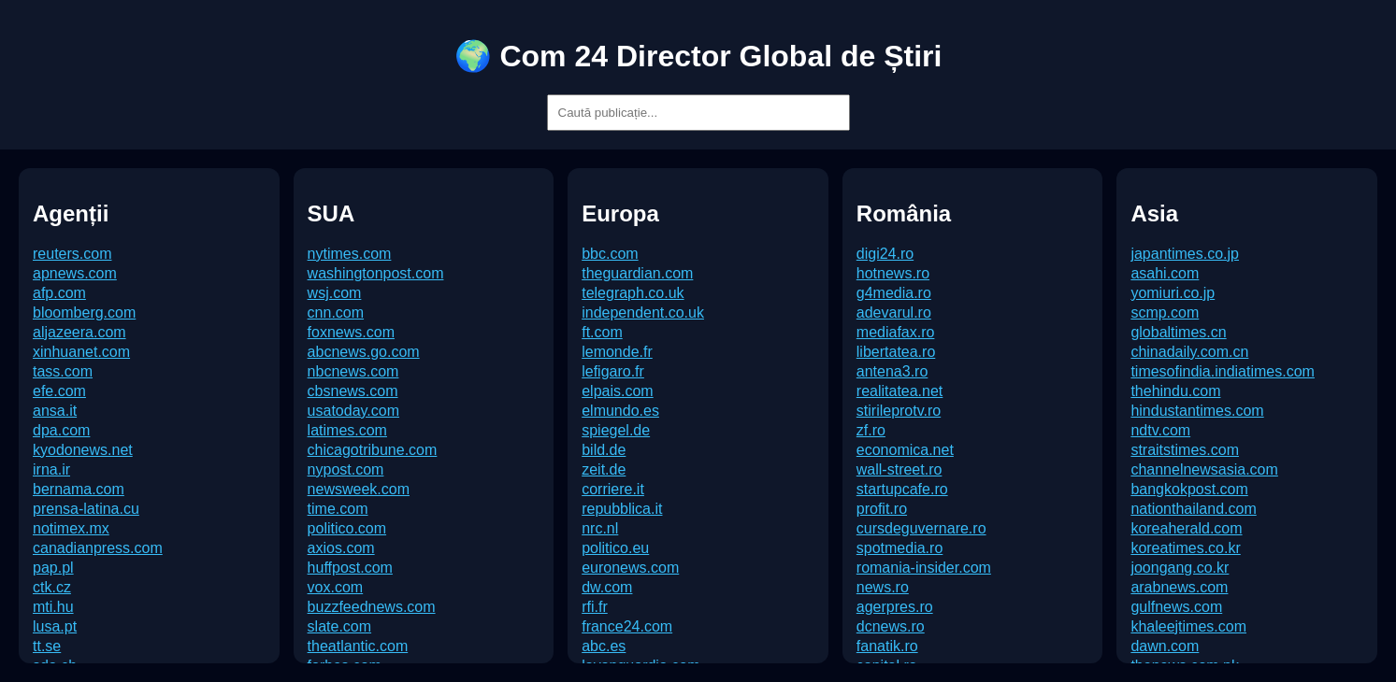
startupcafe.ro (902, 489)
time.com (338, 509)
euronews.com (630, 567)
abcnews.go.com (364, 352)
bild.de (604, 450)
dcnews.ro (890, 626)
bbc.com (610, 254)
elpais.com (617, 391)
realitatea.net (899, 391)
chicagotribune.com (373, 450)
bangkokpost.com (1188, 489)
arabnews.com (1179, 587)
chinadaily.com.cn (1189, 352)
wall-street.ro (899, 469)
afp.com (59, 293)
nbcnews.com (353, 371)
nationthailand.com (1193, 509)
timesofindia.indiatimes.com (1222, 371)
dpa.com (61, 430)
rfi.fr (595, 607)
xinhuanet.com (81, 352)
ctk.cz (52, 587)
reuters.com (72, 254)
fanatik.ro (887, 646)
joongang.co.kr (1179, 567)
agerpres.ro (894, 607)
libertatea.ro (896, 352)
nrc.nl (600, 528)
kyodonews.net (83, 450)
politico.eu (615, 548)
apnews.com (75, 273)
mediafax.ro (895, 332)
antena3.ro (892, 371)
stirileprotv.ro (898, 411)
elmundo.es (620, 411)
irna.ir (51, 469)
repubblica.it (622, 509)
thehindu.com (1175, 391)
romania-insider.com (923, 567)
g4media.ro (893, 293)
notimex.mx (71, 528)
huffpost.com (350, 567)
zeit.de (604, 469)
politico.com (347, 528)
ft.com (602, 332)
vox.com (336, 587)
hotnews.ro (892, 273)
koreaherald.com (1186, 528)
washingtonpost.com (376, 273)
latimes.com (347, 430)
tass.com (63, 371)
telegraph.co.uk (633, 293)
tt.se (47, 646)
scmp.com (1164, 312)
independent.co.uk (643, 312)
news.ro (882, 587)
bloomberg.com (84, 312)
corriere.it (613, 489)
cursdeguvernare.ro (921, 528)
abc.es (604, 646)
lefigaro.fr (613, 371)
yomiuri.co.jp (1172, 293)
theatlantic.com (358, 646)
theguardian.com (637, 273)
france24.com (627, 626)
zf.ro (870, 430)
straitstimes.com (1184, 450)
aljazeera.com (79, 332)
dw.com (607, 587)
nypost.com (346, 469)
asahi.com (1164, 273)
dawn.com (1164, 646)
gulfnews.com (1176, 607)
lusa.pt (55, 626)
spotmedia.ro (899, 548)
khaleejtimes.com (1188, 626)
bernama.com (78, 489)
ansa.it (55, 411)
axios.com (341, 548)
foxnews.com (351, 332)
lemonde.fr (617, 352)
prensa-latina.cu (86, 509)
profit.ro (881, 509)
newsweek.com (359, 489)
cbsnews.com (353, 391)
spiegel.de (616, 430)
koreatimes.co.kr (1185, 548)
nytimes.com (350, 254)
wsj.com (335, 293)
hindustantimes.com (1196, 411)
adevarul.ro (893, 312)
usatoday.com (353, 411)
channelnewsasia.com (1203, 469)
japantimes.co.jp (1184, 254)
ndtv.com (1160, 430)
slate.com (339, 626)
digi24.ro (885, 254)
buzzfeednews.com (372, 607)
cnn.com (336, 312)
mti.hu (53, 607)
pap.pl (53, 567)
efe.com (59, 391)
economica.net (905, 450)
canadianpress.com (98, 548)
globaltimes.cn (1178, 332)
